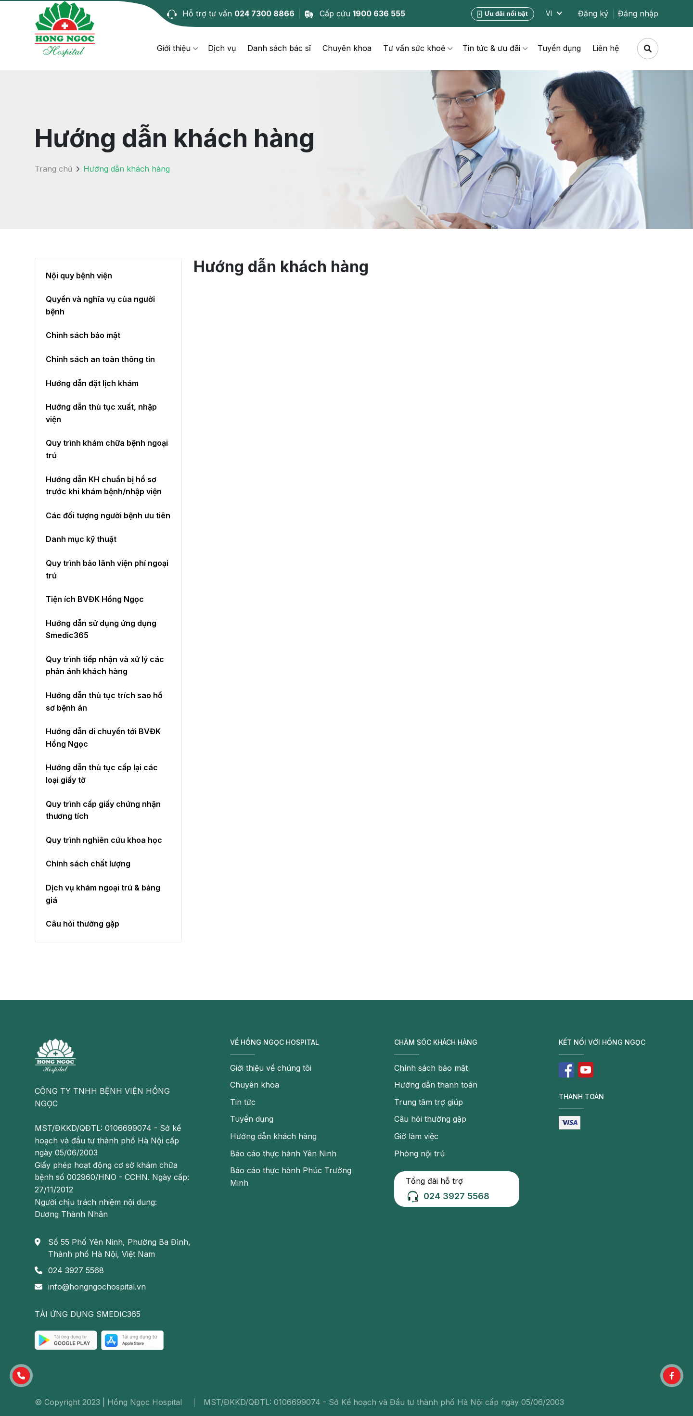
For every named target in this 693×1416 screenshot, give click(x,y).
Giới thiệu (174, 48)
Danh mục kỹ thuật (81, 539)
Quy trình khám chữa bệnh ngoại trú (107, 449)
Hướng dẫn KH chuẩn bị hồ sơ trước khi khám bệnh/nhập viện (104, 486)
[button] (21, 1375)
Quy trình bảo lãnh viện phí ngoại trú (107, 569)
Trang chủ (53, 169)
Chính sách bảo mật (83, 335)
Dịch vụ (222, 48)
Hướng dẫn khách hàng (273, 1136)
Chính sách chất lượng (88, 863)
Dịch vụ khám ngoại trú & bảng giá (103, 894)
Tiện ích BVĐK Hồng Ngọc (95, 599)
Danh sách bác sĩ (279, 48)
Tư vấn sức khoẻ (414, 48)
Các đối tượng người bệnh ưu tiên (108, 515)
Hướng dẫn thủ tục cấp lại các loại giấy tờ (102, 774)
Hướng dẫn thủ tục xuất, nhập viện (101, 413)
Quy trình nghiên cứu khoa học (104, 840)
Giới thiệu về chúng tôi (270, 1068)
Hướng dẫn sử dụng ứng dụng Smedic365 (101, 629)
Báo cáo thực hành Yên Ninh (283, 1153)
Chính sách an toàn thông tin (100, 359)
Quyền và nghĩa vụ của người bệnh (100, 305)
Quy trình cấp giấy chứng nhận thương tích (103, 810)
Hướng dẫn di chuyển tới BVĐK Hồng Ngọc (103, 738)
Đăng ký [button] (593, 13)
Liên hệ (605, 48)
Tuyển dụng (559, 48)
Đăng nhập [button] (638, 13)
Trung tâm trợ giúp (428, 1102)
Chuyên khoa (347, 48)
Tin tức (243, 1102)
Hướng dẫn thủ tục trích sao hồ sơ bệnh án (104, 701)
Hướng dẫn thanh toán (435, 1085)
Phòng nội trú (419, 1153)
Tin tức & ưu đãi (491, 48)
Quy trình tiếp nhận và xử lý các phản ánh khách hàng (105, 665)
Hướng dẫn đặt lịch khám (92, 383)
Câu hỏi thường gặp (82, 923)
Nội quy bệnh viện (79, 275)
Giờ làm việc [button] (416, 1136)
